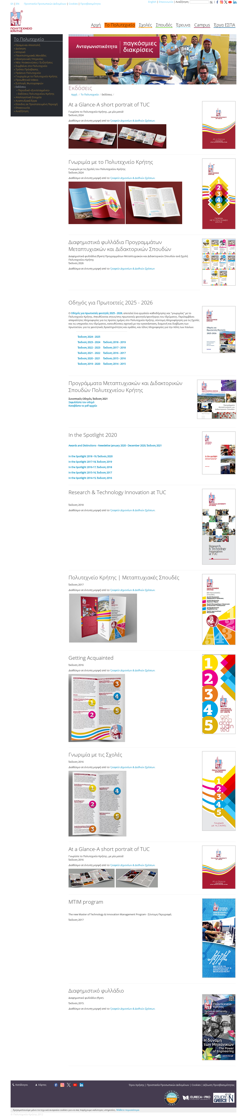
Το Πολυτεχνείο (120, 25)
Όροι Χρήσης (136, 1085)
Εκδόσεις (21, 86)
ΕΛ (12, 3)
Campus (202, 25)
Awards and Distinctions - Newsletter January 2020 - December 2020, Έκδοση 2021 (115, 445)
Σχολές (145, 25)
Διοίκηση (21, 48)
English (152, 1)
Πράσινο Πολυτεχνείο (28, 73)
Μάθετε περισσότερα (127, 1110)
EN (17, 3)
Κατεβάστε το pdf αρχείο (83, 405)
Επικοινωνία (166, 1)
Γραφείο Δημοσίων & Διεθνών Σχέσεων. (132, 120)
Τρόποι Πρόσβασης (27, 69)
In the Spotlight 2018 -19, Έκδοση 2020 (91, 456)
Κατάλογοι (21, 1084)
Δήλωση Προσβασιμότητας (218, 1085)
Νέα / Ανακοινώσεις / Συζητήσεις (34, 62)
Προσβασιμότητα (90, 3)
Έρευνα (183, 25)
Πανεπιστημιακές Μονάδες (31, 55)
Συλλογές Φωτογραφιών (29, 83)
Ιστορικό (20, 52)
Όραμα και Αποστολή (28, 45)
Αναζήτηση (22, 111)
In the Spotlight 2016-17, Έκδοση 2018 (90, 467)
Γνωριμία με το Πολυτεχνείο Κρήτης (36, 76)
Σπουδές (164, 25)
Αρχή (96, 25)
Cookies (73, 3)
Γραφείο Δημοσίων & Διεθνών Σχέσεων (132, 510)
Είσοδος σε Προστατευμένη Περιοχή (37, 104)
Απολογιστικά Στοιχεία (28, 97)
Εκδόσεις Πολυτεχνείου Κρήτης (36, 93)
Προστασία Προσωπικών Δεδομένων (45, 3)
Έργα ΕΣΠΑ (224, 25)
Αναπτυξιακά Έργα (26, 100)
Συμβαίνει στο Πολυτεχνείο (31, 66)
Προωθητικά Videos (27, 80)
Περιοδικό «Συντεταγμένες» (34, 90)
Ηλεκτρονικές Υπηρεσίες (29, 59)
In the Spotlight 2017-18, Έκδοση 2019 (90, 461)
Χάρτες (42, 1084)
